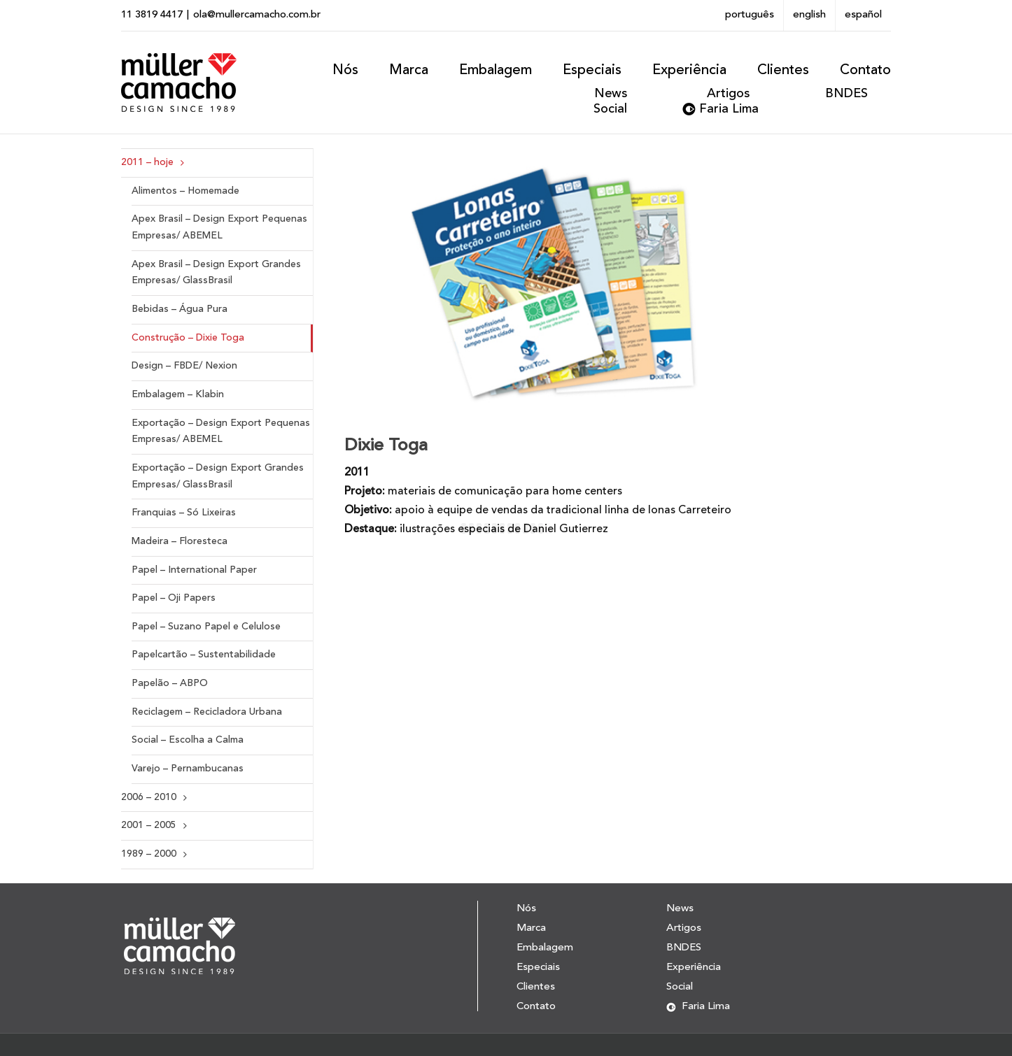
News (610, 93)
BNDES (846, 93)
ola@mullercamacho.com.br (257, 15)
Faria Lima (729, 109)
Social (610, 109)
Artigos (728, 93)
